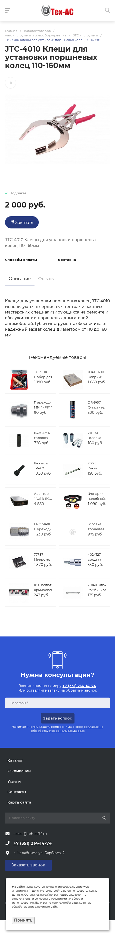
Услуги (14, 781)
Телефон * (19, 703)
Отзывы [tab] (46, 278)
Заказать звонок (28, 865)
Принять (23, 920)
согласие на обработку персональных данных (67, 728)
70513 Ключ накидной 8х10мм (96, 470)
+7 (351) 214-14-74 (33, 843)
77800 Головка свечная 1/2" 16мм (95, 440)
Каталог (15, 760)
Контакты (17, 792)
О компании (19, 771)
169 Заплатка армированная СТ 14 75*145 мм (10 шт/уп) (46, 592)
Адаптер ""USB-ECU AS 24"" (43, 498)
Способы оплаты (21, 260)
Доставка (67, 260)
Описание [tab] (20, 278)
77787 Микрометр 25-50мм (44, 559)
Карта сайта (19, 802)
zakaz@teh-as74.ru (30, 833)
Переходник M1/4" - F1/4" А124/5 (44, 407)
